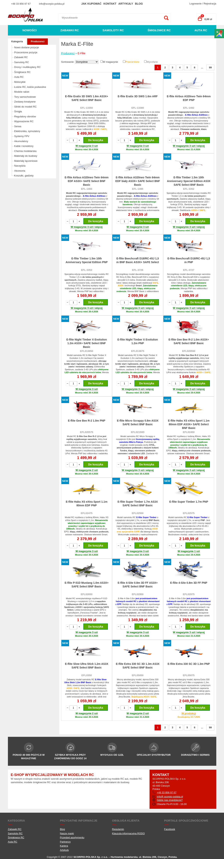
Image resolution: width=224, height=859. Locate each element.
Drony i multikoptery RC (27, 67)
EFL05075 (189, 675)
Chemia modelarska (25, 151)
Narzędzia (20, 165)
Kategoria (17, 41)
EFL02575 (189, 513)
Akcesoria (19, 170)
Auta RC (200, 30)
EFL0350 (86, 675)
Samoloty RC (113, 30)
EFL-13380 (137, 107)
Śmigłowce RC (159, 30)
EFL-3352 (188, 188)
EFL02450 (189, 432)
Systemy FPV (22, 136)
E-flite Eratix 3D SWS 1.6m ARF (138, 96)
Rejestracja (210, 3)
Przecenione (132, 61)
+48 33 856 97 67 (21, 3)
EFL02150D (137, 432)
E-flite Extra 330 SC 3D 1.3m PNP (189, 663)
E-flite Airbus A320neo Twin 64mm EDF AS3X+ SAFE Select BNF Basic (86, 181)
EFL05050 (138, 675)
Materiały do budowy (25, 155)
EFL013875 (137, 351)
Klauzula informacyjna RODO (128, 833)
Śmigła (18, 111)
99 (210, 67)
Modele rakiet (21, 91)
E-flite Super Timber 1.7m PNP (188, 501)
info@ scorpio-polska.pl (170, 796)
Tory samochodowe (25, 96)
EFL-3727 (188, 270)
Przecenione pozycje (25, 52)
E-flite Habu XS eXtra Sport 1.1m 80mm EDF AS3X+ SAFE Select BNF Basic (189, 424)
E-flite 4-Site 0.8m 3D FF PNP (188, 582)
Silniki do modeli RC (25, 106)
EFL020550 (188, 351)
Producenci (37, 41)
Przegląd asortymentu (72, 837)
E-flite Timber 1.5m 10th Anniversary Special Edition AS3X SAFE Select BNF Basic (188, 181)
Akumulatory (21, 141)
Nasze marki (67, 833)
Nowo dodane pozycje (26, 47)
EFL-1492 (188, 107)
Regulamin (118, 829)
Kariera (64, 845)
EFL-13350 (86, 107)
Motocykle (20, 81)
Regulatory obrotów (25, 116)
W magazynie (110, 61)
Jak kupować (91, 3)
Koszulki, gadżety (24, 175)
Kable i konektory (24, 146)
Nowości (29, 30)
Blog (139, 3)
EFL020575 (86, 432)
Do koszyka (95, 140)
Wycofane (152, 61)
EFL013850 (86, 351)
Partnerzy (65, 841)
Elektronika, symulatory (27, 131)
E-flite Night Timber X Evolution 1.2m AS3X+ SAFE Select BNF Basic (86, 343)
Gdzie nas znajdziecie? (170, 800)
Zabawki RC (69, 30)
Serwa (17, 126)
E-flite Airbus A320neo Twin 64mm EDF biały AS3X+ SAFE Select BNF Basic (137, 181)
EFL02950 (138, 594)
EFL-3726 (137, 270)
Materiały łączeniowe (26, 160)
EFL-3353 (86, 270)
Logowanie (195, 3)
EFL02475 (86, 513)
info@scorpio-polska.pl (51, 3)
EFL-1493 (86, 188)
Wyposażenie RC (24, 121)
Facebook (169, 829)
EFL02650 (86, 594)
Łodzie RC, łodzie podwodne (30, 87)
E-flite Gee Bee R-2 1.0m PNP (86, 420)
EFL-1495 (137, 188)
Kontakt (109, 3)
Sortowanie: (68, 61)
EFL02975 (189, 594)
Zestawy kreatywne (25, 101)
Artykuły (125, 3)
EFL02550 (138, 513)
